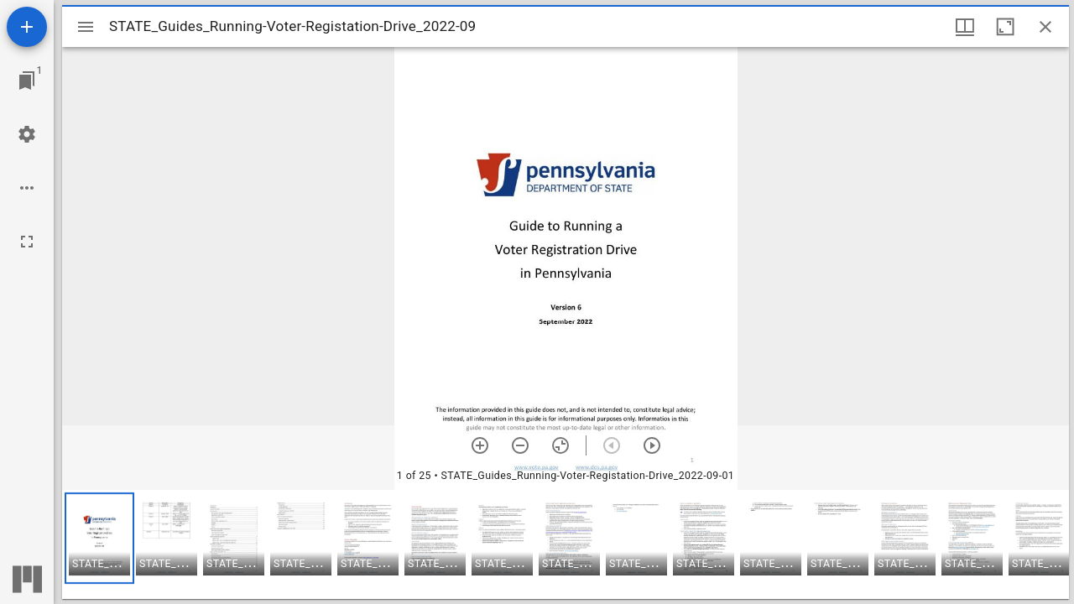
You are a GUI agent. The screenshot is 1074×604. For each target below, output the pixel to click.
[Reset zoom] (560, 445)
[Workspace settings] (27, 134)
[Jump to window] (27, 80)
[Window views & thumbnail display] (965, 27)
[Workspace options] (27, 188)
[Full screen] (27, 241)
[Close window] (1045, 27)
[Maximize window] (1005, 27)
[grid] (565, 544)
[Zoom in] (480, 445)
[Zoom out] (520, 445)
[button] (99, 538)
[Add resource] (27, 27)
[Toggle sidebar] (85, 27)
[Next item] (652, 445)
